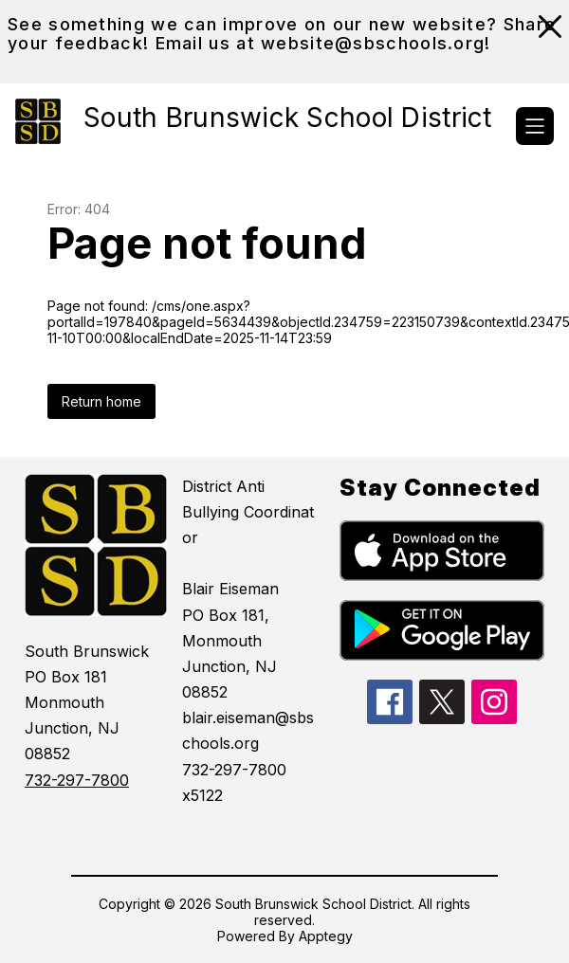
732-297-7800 (77, 780)
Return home (101, 401)
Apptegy (326, 936)
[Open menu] (535, 126)
